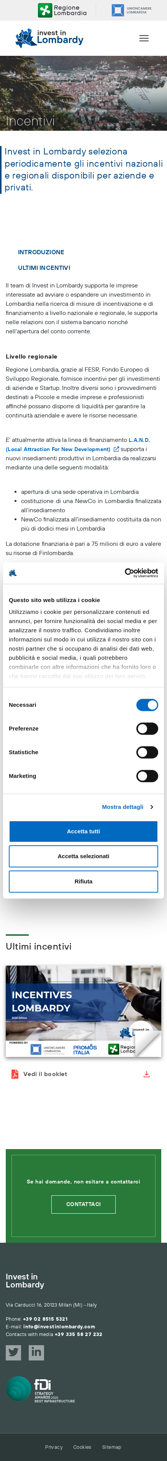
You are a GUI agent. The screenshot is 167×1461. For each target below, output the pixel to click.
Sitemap (112, 1447)
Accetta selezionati (83, 856)
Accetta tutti (83, 831)
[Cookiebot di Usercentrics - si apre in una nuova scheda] (124, 573)
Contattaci (83, 1204)
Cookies (82, 1447)
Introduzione (41, 252)
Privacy (53, 1447)
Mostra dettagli (122, 807)
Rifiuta (84, 881)
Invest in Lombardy (25, 1281)
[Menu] (144, 38)
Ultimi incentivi (44, 268)
